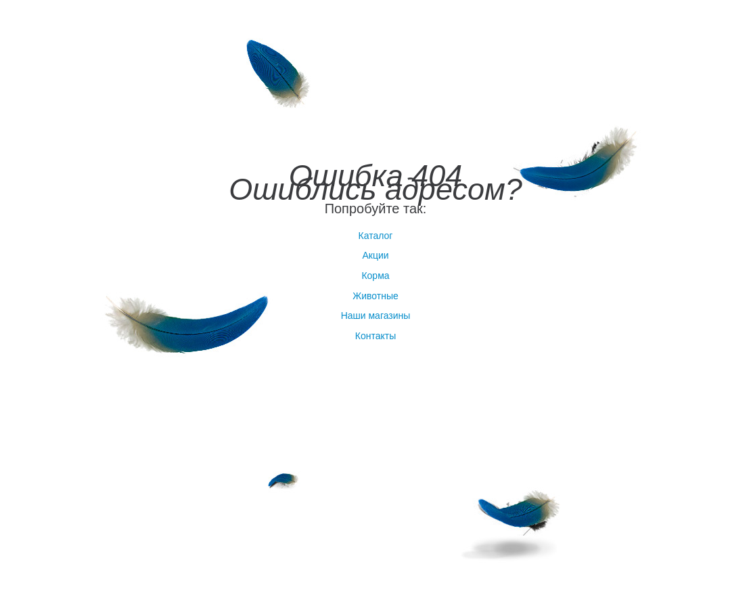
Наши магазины (376, 315)
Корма (375, 275)
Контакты (375, 335)
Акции (375, 255)
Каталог (376, 235)
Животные (375, 295)
